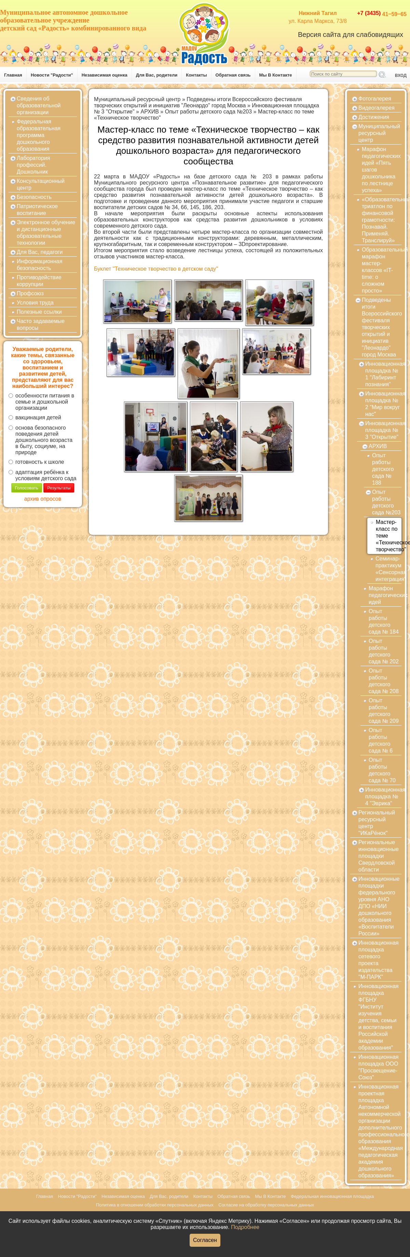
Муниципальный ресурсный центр (137, 99)
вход (401, 75)
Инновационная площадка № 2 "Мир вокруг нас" (383, 404)
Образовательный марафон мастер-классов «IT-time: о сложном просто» (381, 270)
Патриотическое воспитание (37, 209)
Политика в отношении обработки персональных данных (155, 1204)
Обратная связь (233, 75)
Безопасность (34, 197)
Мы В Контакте (275, 75)
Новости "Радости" (52, 75)
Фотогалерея (374, 99)
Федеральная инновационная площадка (332, 1196)
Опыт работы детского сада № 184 (384, 621)
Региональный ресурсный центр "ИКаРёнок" (376, 823)
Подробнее (245, 1227)
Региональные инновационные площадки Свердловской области (378, 856)
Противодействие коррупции (39, 280)
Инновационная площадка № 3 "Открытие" (383, 430)
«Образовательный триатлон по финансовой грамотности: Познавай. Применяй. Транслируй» (381, 220)
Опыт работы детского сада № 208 (384, 681)
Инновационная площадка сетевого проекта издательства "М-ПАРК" (378, 960)
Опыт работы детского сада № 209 (384, 711)
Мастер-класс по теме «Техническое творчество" (388, 535)
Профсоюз (30, 293)
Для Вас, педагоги (40, 252)
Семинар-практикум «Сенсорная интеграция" (388, 569)
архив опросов (42, 499)
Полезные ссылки (39, 312)
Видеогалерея (376, 108)
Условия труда (35, 303)
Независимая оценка (104, 75)
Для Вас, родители (157, 75)
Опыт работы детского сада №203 (208, 111)
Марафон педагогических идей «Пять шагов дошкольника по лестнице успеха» (381, 169)
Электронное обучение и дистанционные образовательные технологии (46, 232)
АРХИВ (149, 111)
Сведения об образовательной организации (38, 105)
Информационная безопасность (39, 264)
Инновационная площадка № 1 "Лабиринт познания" (383, 374)
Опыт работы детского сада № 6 (381, 740)
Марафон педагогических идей (385, 595)
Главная (13, 75)
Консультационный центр (41, 184)
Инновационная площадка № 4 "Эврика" (383, 796)
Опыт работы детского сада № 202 (384, 651)
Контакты (196, 75)
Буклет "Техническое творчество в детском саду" (156, 269)
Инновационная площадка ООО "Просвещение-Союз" (378, 1067)
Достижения (373, 117)
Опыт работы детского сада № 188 (383, 469)
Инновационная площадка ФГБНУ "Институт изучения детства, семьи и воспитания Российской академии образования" (378, 1017)
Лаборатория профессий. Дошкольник (33, 165)
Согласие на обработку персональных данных (266, 1204)
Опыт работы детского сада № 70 (382, 770)
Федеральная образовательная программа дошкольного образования (38, 135)
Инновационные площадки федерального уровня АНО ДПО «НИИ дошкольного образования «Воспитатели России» (378, 906)
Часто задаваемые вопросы (41, 324)
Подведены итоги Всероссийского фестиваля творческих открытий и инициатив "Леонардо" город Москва (198, 102)
